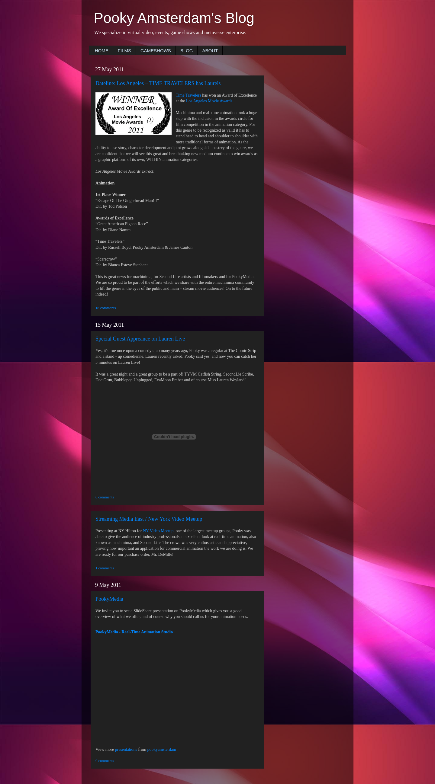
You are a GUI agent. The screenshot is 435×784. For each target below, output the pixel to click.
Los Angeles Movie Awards (209, 101)
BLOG (186, 50)
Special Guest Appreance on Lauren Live (140, 339)
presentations (126, 749)
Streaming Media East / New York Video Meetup (148, 519)
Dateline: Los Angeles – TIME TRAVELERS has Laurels (158, 83)
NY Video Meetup (158, 531)
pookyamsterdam (161, 749)
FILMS (124, 50)
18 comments (105, 308)
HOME (101, 50)
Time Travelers (188, 95)
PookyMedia (109, 599)
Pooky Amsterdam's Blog (174, 18)
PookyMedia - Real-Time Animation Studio (134, 632)
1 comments (104, 568)
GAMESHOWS (155, 50)
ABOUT (210, 50)
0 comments (104, 497)
